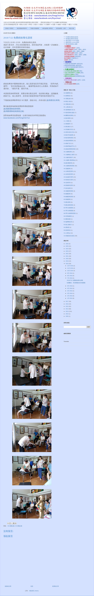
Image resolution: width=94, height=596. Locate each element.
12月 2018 (70, 265)
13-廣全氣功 (67, 126)
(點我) (78, 48)
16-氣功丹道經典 (68, 135)
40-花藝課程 (67, 168)
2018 (67, 263)
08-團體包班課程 (68, 115)
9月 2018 (70, 273)
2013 (67, 311)
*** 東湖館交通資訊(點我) (71, 38)
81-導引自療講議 (68, 210)
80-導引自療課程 (68, 207)
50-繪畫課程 (67, 193)
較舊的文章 (55, 586)
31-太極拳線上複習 (69, 154)
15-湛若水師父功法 (69, 132)
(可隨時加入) (74, 58)
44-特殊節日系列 (68, 179)
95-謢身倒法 (67, 230)
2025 (67, 246)
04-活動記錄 (18, 526)
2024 (67, 248)
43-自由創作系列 (68, 177)
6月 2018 (70, 286)
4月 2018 (70, 291)
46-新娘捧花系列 (68, 185)
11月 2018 (70, 268)
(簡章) (76, 49)
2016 (67, 304)
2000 (67, 316)
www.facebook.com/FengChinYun (16, 118)
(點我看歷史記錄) (80, 76)
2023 (67, 251)
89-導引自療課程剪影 (70, 213)
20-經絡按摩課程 (68, 140)
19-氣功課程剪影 (68, 137)
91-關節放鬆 (67, 219)
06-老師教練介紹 (68, 109)
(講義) (85, 54)
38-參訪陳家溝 (68, 163)
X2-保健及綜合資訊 (69, 236)
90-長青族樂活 (68, 216)
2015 (67, 306)
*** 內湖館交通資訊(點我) (71, 37)
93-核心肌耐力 (68, 224)
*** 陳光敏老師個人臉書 (70, 44)
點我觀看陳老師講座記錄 (13, 111)
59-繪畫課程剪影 (68, 196)
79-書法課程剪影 (68, 205)
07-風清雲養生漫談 (69, 112)
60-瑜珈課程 (67, 199)
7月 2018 (70, 278)
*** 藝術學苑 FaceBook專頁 (71, 42)
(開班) (80, 49)
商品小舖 (71, 28)
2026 (67, 243)
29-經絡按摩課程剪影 (70, 149)
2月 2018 (70, 296)
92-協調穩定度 (68, 221)
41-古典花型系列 (68, 171)
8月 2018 (70, 275)
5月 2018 (70, 288)
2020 (67, 258)
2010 (67, 314)
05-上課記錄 (67, 107)
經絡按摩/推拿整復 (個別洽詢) (73, 65)
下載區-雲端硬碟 (34, 28)
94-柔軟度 (66, 227)
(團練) (82, 51)
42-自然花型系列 (68, 174)
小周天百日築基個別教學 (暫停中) (74, 67)
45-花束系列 (67, 182)
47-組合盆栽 (67, 188)
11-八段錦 (66, 121)
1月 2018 (70, 298)
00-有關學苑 (67, 93)
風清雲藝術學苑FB (22, 28)
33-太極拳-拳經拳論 (69, 160)
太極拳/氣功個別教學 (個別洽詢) (74, 63)
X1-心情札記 (67, 233)
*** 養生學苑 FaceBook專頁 (71, 40)
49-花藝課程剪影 (68, 191)
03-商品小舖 (67, 101)
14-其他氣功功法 (68, 129)
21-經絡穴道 (67, 143)
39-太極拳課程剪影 (69, 165)
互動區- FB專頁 (9, 28)
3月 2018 (70, 293)
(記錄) (83, 80)
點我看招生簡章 (53, 100)
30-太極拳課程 (68, 151)
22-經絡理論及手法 (69, 146)
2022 (67, 253)
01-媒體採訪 (67, 95)
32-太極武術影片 (68, 157)
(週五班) (70, 60)
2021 (67, 256)
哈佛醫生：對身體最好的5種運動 (76, 283)
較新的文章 (8, 586)
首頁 (32, 586)
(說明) (79, 80)
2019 (67, 261)
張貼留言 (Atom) (34, 590)
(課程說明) (78, 56)
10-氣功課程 (67, 118)
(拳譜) (84, 49)
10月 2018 (70, 270)
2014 (67, 309)
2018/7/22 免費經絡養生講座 (75, 280)
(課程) (80, 71)
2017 (67, 301)
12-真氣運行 (67, 123)
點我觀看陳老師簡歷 (12, 109)
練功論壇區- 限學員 (47, 28)
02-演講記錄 (11, 526)
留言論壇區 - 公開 (61, 28)
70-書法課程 (67, 202)
